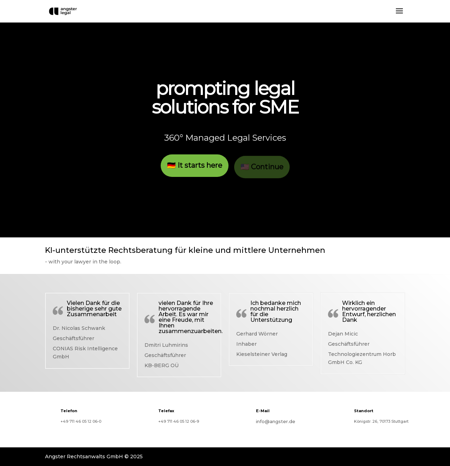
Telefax (166, 410)
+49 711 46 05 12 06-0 (80, 421)
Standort (363, 410)
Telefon (68, 410)
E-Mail (263, 410)
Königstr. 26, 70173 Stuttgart (381, 421)
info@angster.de (275, 421)
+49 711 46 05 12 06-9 (178, 421)
